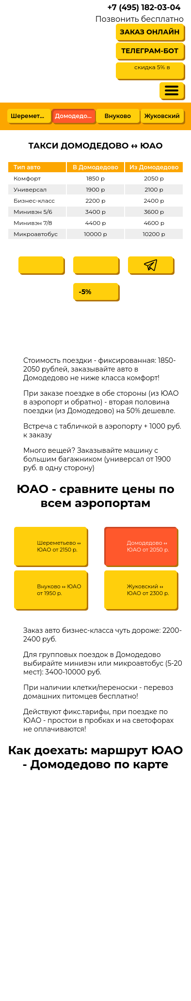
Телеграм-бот (149, 50)
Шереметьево (31, 116)
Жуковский (162, 116)
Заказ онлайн (150, 32)
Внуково (118, 116)
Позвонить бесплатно (139, 19)
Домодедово (75, 116)
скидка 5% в (152, 67)
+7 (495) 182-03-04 (143, 7)
